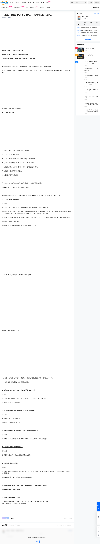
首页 (11, 2)
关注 (94, 13)
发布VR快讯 (96, 7)
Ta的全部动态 (88, 39)
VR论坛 (17, 2)
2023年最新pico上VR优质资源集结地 (87, 30)
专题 (29, 2)
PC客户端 (36, 2)
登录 (91, 2)
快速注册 (97, 2)
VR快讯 (24, 2)
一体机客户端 (46, 2)
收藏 (12, 518)
